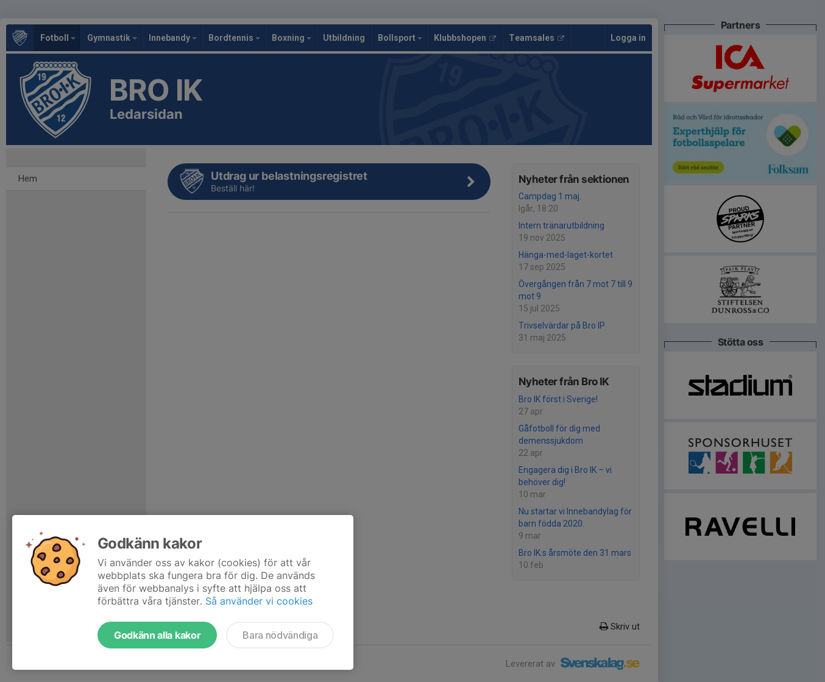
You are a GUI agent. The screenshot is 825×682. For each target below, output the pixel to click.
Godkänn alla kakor (157, 635)
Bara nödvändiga (280, 635)
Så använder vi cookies (259, 601)
